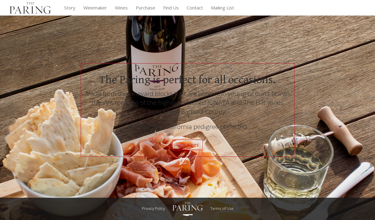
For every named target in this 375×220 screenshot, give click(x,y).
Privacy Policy (153, 208)
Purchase (145, 8)
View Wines (187, 145)
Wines (121, 8)
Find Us (171, 8)
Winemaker (95, 8)
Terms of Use (221, 208)
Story (69, 8)
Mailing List (222, 8)
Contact (195, 8)
